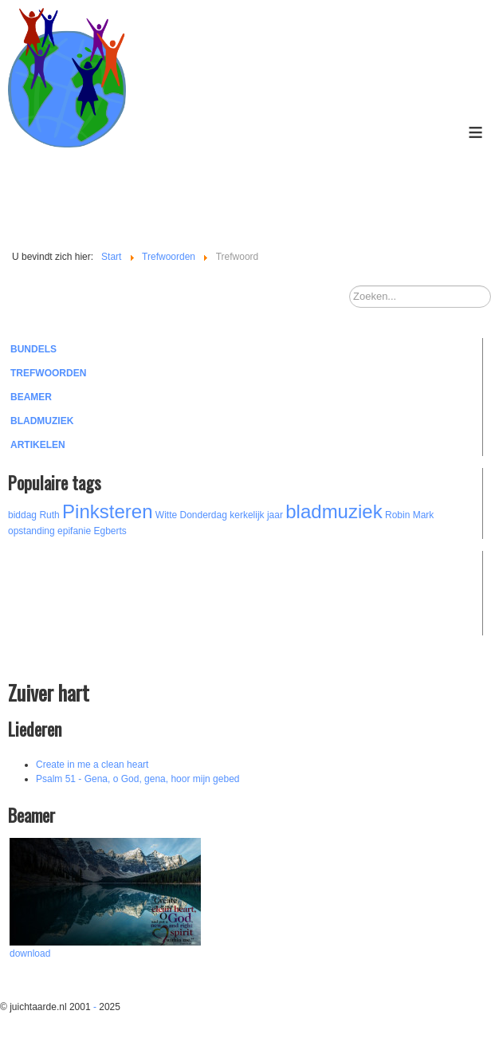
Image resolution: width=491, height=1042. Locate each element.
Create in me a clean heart (92, 764)
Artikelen (37, 444)
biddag (22, 515)
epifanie (74, 531)
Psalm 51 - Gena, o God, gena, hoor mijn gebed (138, 778)
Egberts (109, 531)
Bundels (33, 349)
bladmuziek (333, 511)
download (30, 953)
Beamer (31, 397)
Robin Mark (409, 515)
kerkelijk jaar (256, 515)
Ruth (49, 515)
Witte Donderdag (191, 515)
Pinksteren (107, 511)
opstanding (31, 531)
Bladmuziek (41, 421)
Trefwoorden (48, 373)
